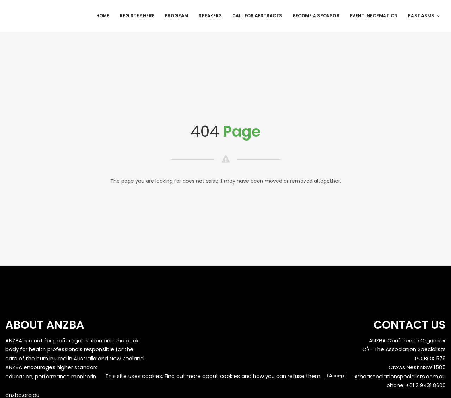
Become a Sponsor (316, 16)
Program (176, 16)
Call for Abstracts (257, 16)
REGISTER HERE (137, 16)
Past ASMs (424, 16)
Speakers (210, 16)
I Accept (336, 376)
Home (103, 16)
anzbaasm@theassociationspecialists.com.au (385, 376)
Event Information (373, 16)
